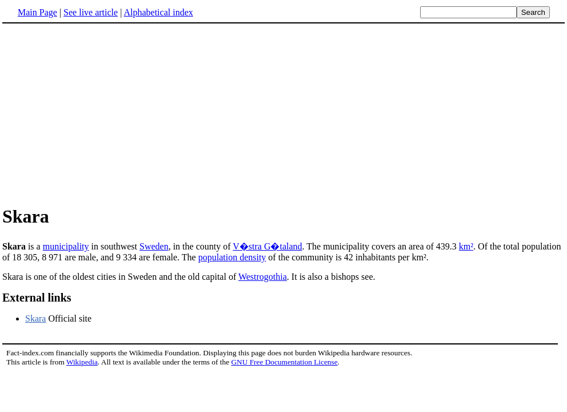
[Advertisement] (98, 114)
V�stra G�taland (267, 246)
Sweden (154, 246)
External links (36, 297)
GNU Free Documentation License (284, 362)
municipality (66, 246)
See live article (90, 12)
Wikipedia (82, 362)
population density (232, 257)
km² (466, 246)
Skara (35, 318)
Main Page (37, 12)
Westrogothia (262, 277)
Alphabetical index (158, 12)
